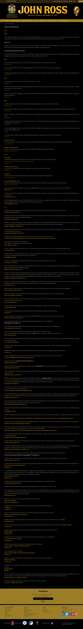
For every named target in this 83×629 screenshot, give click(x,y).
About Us (26, 608)
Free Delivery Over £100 (67, 609)
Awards (25, 612)
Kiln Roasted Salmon (27, 20)
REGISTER (59, 1)
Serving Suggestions (27, 609)
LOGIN (54, 1)
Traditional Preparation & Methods (30, 613)
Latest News (26, 616)
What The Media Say (28, 611)
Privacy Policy (7, 616)
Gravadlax (42, 20)
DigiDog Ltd (69, 624)
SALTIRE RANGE (51, 20)
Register (6, 612)
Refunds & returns (8, 611)
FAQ (44, 608)
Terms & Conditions (8, 614)
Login (6, 613)
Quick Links (45, 611)
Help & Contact (46, 609)
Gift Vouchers (64, 608)
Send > (43, 601)
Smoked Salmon (15, 20)
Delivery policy (7, 609)
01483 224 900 (11, 1)
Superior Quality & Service (29, 614)
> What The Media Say (10, 23)
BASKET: (65, 1)
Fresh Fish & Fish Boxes (63, 20)
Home (6, 20)
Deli (36, 20)
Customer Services (8, 608)
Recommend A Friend (47, 612)
